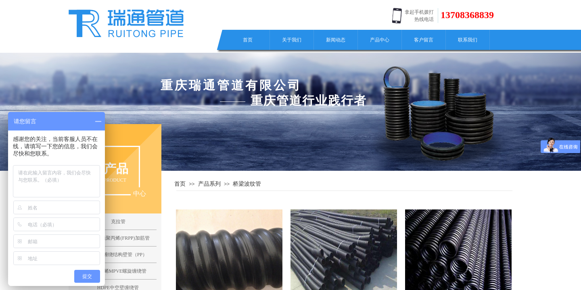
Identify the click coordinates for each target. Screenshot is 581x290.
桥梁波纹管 (247, 183)
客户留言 (423, 40)
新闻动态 (335, 40)
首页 (248, 40)
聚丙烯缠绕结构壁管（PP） (118, 254)
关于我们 (291, 40)
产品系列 (209, 183)
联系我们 (467, 40)
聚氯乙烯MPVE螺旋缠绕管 (118, 271)
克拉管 (118, 221)
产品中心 (379, 40)
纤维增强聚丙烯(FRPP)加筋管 (117, 238)
